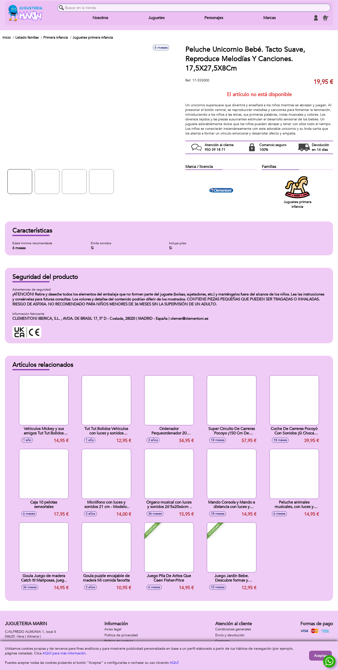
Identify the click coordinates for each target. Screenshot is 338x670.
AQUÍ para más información (64, 653)
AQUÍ (174, 662)
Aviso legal (112, 629)
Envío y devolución (229, 635)
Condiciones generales (233, 629)
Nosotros (100, 18)
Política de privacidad (121, 635)
